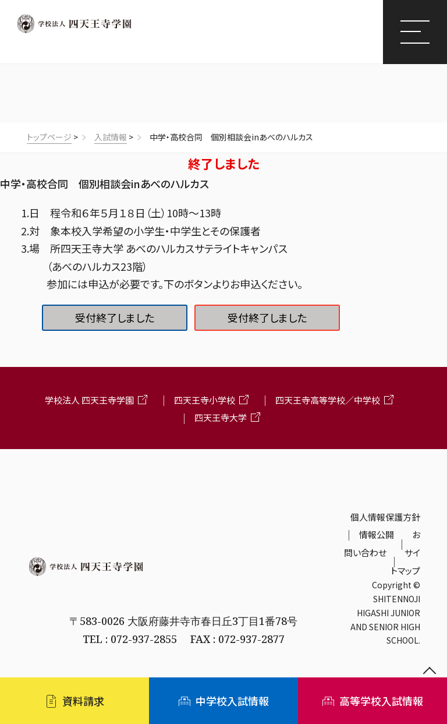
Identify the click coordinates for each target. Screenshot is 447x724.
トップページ (49, 137)
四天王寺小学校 (204, 400)
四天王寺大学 (220, 417)
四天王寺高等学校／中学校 (327, 400)
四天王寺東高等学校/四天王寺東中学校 (139, 43)
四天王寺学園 (74, 24)
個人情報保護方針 (385, 517)
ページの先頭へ (429, 671)
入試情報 (110, 137)
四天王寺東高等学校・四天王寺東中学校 (183, 593)
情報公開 (376, 534)
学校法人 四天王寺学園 (89, 400)
